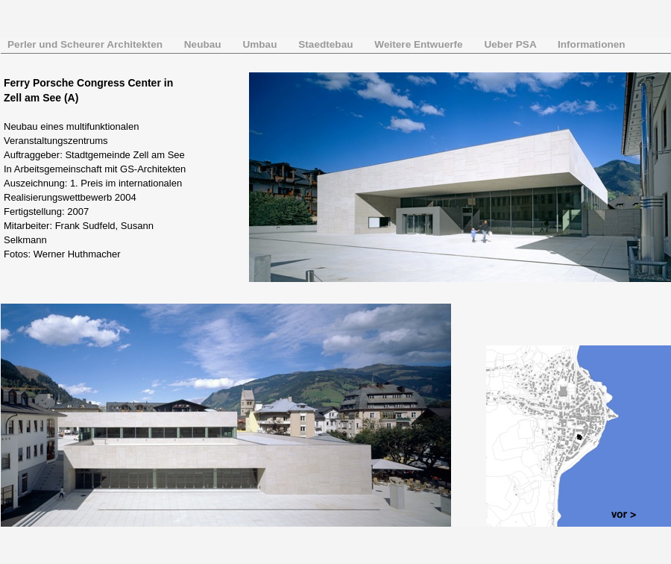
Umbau (261, 44)
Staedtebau (327, 44)
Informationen (592, 44)
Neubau (204, 44)
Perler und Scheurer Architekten (86, 44)
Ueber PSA (511, 44)
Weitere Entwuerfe (419, 44)
